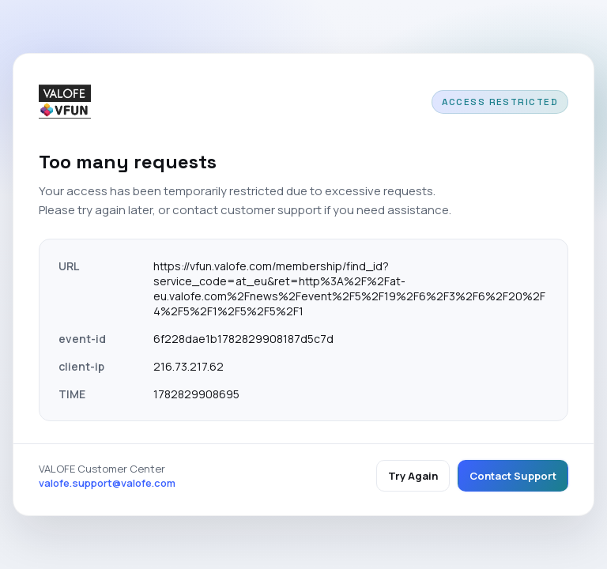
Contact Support (512, 476)
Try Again (413, 476)
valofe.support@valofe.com (107, 483)
